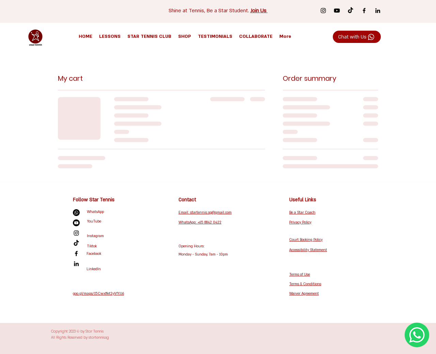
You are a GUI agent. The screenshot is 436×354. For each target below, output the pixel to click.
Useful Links (302, 200)
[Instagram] (323, 10)
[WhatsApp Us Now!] (417, 335)
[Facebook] (364, 10)
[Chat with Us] (357, 37)
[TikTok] (350, 10)
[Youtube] (336, 10)
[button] (110, 36)
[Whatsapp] (76, 212)
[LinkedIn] (377, 10)
